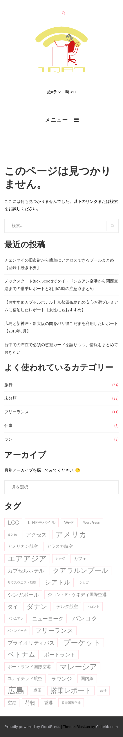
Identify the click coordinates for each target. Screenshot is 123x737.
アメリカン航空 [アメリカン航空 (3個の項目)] (23, 546)
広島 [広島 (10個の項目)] (16, 690)
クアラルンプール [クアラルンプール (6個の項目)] (80, 571)
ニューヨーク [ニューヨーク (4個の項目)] (48, 619)
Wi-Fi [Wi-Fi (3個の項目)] (69, 522)
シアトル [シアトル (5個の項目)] (57, 582)
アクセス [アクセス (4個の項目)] (36, 535)
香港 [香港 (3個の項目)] (48, 702)
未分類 (10, 398)
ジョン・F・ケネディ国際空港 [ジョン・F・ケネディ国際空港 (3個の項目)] (77, 594)
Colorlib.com (107, 726)
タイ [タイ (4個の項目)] (13, 607)
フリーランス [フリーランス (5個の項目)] (54, 630)
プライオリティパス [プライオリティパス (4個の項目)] (31, 643)
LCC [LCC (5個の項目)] (13, 522)
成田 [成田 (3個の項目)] (37, 690)
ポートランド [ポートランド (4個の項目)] (59, 655)
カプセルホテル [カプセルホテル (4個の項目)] (26, 571)
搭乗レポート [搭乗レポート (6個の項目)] (70, 691)
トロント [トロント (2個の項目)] (93, 607)
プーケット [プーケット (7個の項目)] (82, 642)
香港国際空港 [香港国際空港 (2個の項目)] (71, 703)
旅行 (8, 384)
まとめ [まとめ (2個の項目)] (12, 534)
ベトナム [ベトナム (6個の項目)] (21, 655)
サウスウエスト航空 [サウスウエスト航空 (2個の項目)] (22, 582)
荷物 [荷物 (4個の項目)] (30, 703)
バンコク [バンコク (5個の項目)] (85, 618)
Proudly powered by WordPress (32, 726)
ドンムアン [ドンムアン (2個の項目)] (15, 618)
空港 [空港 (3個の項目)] (12, 702)
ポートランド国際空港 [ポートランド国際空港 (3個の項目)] (29, 666)
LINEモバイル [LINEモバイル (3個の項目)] (41, 522)
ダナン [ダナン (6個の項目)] (37, 607)
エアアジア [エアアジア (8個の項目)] (27, 558)
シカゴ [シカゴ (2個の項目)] (84, 582)
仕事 (8, 425)
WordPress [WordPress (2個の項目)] (91, 523)
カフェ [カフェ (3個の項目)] (80, 558)
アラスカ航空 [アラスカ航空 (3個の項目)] (60, 546)
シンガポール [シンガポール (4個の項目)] (23, 595)
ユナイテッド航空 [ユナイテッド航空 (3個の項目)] (25, 678)
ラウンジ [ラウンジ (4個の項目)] (61, 679)
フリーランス (16, 411)
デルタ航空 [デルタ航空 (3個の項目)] (67, 606)
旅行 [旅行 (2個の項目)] (103, 691)
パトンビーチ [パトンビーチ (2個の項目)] (17, 631)
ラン (8, 439)
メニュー (56, 119)
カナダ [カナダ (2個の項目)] (60, 559)
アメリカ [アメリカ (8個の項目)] (71, 534)
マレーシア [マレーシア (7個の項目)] (78, 667)
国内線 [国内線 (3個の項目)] (87, 678)
